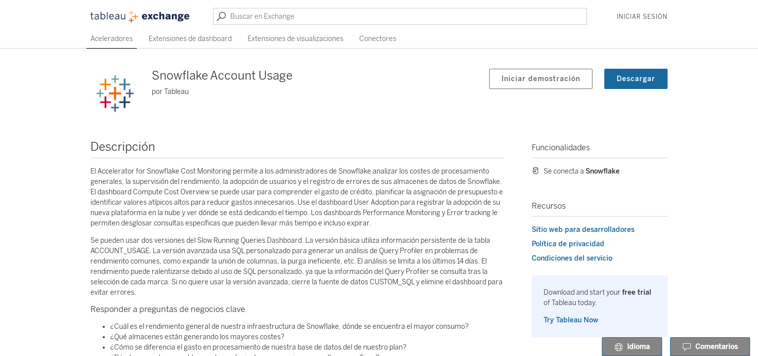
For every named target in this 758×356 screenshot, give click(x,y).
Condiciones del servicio (572, 258)
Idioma (632, 347)
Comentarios (710, 347)
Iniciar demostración (541, 79)
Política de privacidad (568, 244)
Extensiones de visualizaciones (295, 39)
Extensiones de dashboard (190, 39)
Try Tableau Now (571, 320)
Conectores (377, 39)
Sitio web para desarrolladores (583, 229)
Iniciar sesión (642, 16)
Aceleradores (111, 39)
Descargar (636, 79)
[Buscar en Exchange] (400, 16)
